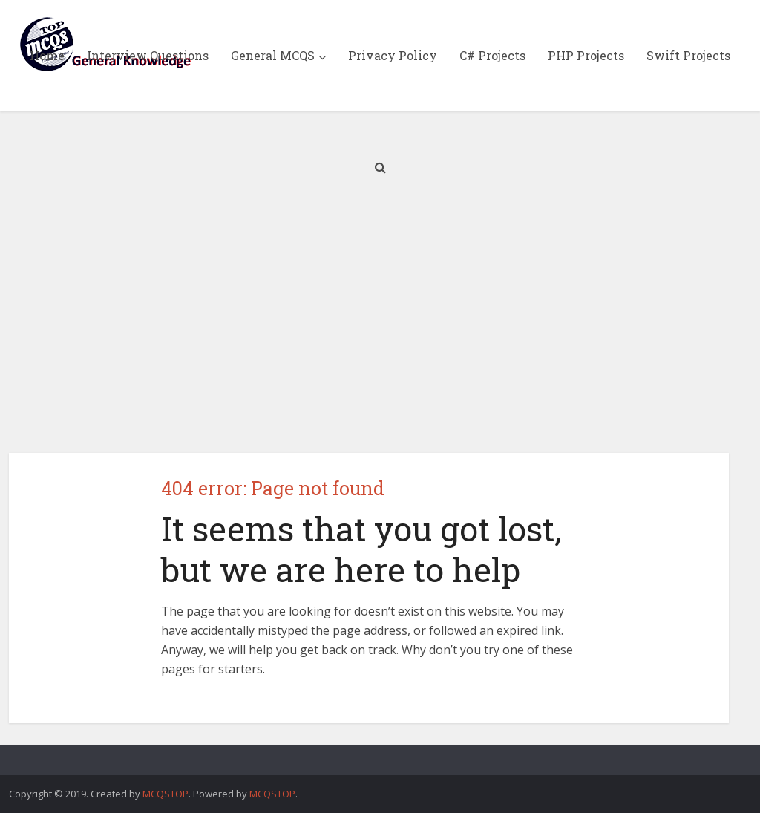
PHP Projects (586, 55)
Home (47, 55)
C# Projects (492, 55)
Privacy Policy (392, 55)
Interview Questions (148, 55)
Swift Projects (688, 55)
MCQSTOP (165, 793)
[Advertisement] (380, 327)
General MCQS (273, 55)
